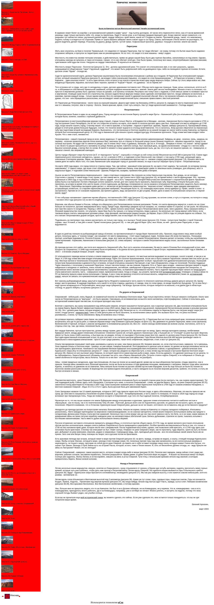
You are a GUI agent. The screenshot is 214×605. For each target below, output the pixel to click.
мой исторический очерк (92, 497)
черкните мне (82, 312)
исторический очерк (172, 272)
